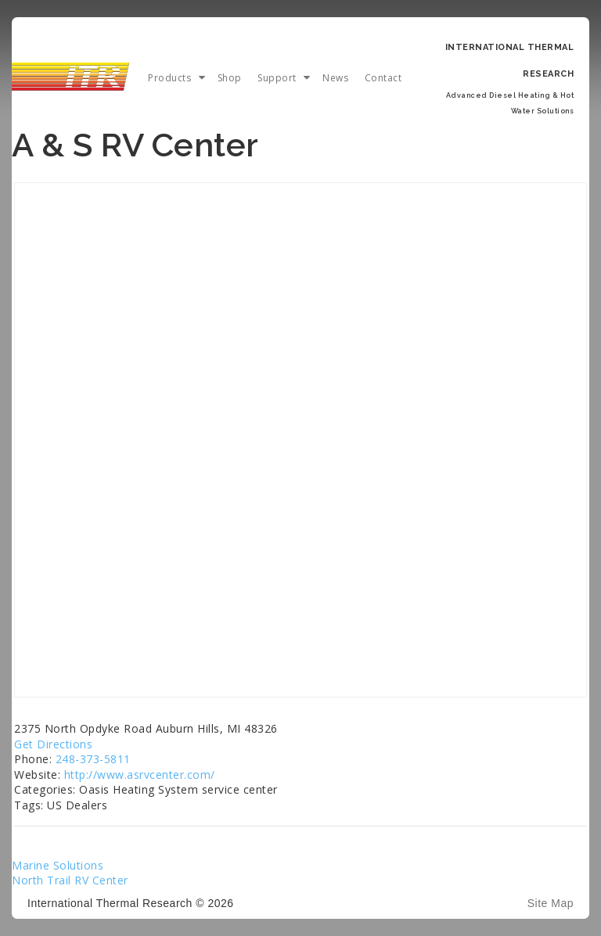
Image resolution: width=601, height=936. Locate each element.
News (335, 77)
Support (277, 77)
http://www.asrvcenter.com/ (139, 774)
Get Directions (53, 744)
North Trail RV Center (70, 880)
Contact (383, 77)
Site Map (550, 903)
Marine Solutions (57, 865)
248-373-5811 (93, 758)
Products (169, 77)
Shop (230, 77)
